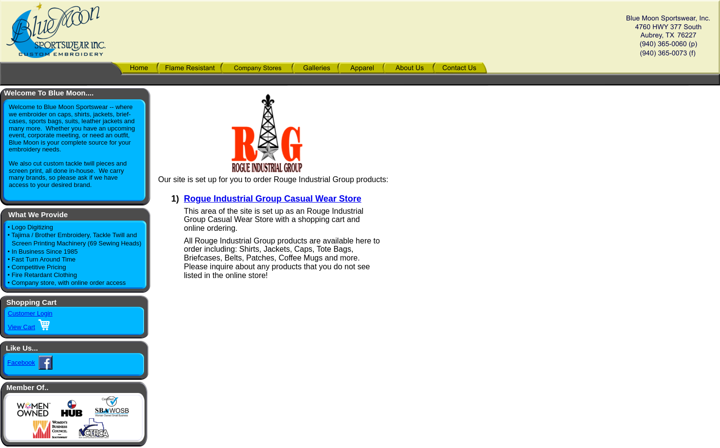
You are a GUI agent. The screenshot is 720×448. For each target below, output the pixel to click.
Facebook (21, 362)
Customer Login (30, 313)
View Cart (21, 327)
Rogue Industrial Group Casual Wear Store (272, 199)
